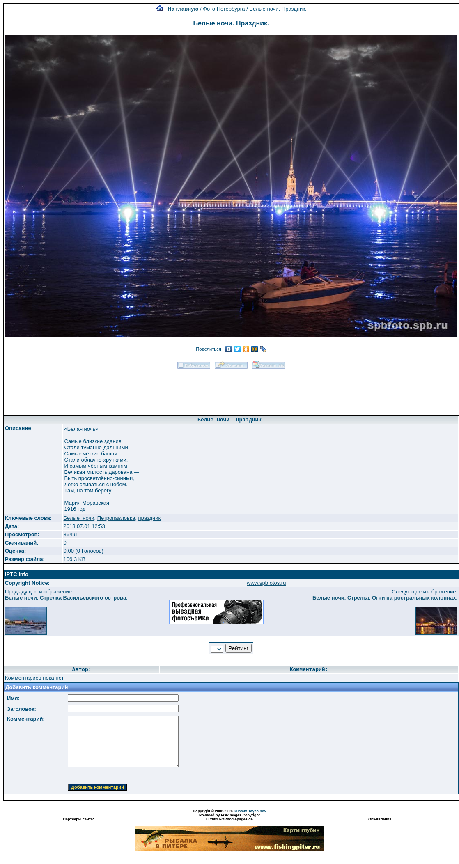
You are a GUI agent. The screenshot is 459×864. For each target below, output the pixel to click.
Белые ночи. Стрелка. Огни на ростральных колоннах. (384, 598)
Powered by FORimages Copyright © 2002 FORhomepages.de (229, 817)
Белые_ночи (79, 518)
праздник (149, 518)
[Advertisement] (231, 389)
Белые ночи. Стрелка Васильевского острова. (66, 598)
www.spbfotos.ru (266, 583)
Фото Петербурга (224, 9)
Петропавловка (116, 518)
